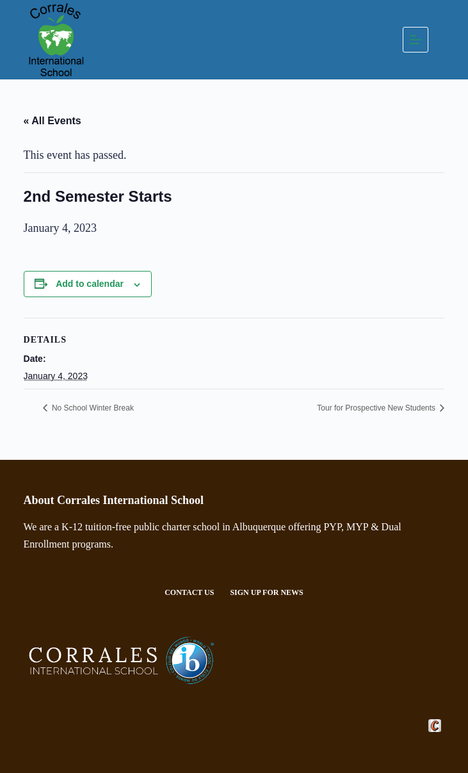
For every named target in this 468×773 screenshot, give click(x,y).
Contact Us (189, 592)
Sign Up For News (266, 592)
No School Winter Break (92, 407)
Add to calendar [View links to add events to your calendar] (90, 284)
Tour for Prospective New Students (377, 407)
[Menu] (415, 40)
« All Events (52, 120)
